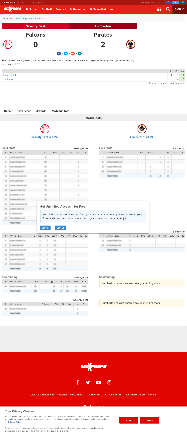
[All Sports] (111, 9)
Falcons (35, 34)
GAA (84, 281)
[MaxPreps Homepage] (93, 367)
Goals (54, 152)
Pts (71, 152)
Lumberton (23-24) (142, 137)
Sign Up (60, 228)
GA (61, 281)
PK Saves (45, 304)
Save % (76, 281)
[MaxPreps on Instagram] (183, 2)
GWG (75, 236)
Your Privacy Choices (135, 394)
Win (69, 304)
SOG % (54, 236)
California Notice (112, 394)
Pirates (103, 34)
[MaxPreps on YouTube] (98, 382)
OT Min (44, 281)
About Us (34, 394)
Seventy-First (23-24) (44, 137)
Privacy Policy (77, 394)
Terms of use (94, 394)
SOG (47, 236)
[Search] (167, 9)
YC (81, 236)
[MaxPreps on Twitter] (175, 2)
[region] (93, 420)
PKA (68, 236)
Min (45, 152)
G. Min (35, 281)
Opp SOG (53, 281)
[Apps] (158, 9)
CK (85, 152)
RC (85, 236)
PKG (62, 236)
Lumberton (103, 26)
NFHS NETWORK (35, 2)
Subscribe (62, 394)
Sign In (45, 228)
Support (152, 394)
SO (63, 304)
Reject (150, 420)
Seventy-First (35, 26)
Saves (67, 281)
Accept (128, 420)
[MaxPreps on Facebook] (168, 2)
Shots (40, 236)
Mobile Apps (48, 394)
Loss (77, 304)
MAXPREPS (9, 2)
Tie (84, 304)
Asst (64, 152)
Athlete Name (16, 152)
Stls (78, 152)
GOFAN (21, 2)
